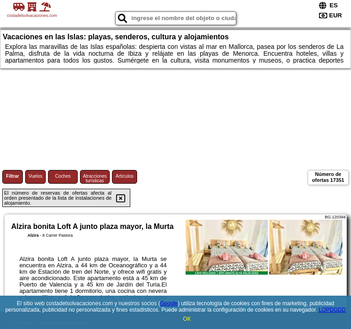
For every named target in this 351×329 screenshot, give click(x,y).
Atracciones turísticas (94, 178)
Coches (63, 176)
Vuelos (35, 176)
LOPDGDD (332, 310)
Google (169, 303)
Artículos (124, 176)
